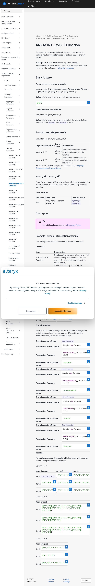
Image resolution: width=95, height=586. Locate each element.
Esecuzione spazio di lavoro (10, 58)
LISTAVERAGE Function (14, 259)
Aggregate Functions (13, 103)
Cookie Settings (75, 303)
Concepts (12, 90)
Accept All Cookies (62, 311)
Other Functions (13, 322)
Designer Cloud (10, 33)
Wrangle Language (12, 96)
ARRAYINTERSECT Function (15, 184)
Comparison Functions (13, 117)
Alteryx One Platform (10, 28)
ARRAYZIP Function (12, 240)
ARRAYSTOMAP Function (15, 226)
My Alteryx (32, 6)
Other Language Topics (13, 330)
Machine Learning (10, 69)
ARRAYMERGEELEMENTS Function (15, 198)
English (86, 580)
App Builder (10, 47)
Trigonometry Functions (13, 131)
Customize (32, 311)
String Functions (13, 142)
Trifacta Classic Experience (10, 74)
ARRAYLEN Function (13, 191)
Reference (12, 349)
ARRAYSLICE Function (13, 212)
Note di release (10, 17)
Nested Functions (13, 149)
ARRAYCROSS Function (14, 163)
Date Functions (13, 137)
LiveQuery (10, 38)
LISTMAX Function (12, 266)
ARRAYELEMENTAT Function (15, 170)
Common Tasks (12, 85)
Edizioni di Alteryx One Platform (10, 22)
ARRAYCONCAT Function (15, 156)
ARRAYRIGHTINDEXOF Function (15, 205)
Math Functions (13, 124)
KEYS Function (14, 253)
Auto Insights (10, 43)
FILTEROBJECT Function (14, 247)
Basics (12, 80)
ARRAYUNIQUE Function (14, 233)
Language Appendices (13, 343)
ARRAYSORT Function (13, 219)
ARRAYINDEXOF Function (15, 177)
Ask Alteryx (10, 52)
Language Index (12, 337)
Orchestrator (10, 64)
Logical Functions (13, 110)
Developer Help (10, 354)
